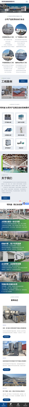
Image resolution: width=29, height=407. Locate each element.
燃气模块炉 (8, 148)
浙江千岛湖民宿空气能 (8, 39)
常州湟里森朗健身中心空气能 (21, 65)
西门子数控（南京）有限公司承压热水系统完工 (14, 391)
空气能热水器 (8, 122)
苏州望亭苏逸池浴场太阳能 (21, 70)
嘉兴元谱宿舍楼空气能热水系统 (21, 39)
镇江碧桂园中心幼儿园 (8, 68)
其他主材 (21, 148)
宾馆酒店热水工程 (8, 37)
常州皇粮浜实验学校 (8, 70)
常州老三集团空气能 (21, 43)
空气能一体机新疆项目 (8, 44)
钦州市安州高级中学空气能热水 (8, 65)
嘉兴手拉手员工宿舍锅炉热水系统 (21, 41)
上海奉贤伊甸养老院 (21, 68)
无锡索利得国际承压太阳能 (21, 46)
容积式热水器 (21, 135)
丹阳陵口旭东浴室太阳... (5, 97)
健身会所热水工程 (21, 62)
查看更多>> (23, 81)
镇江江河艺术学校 (8, 72)
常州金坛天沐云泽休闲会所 (21, 72)
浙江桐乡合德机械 (21, 44)
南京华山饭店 (7, 41)
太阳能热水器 (8, 135)
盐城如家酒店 (7, 43)
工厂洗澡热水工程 (21, 37)
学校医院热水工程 (8, 62)
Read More (6, 336)
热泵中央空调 (21, 122)
